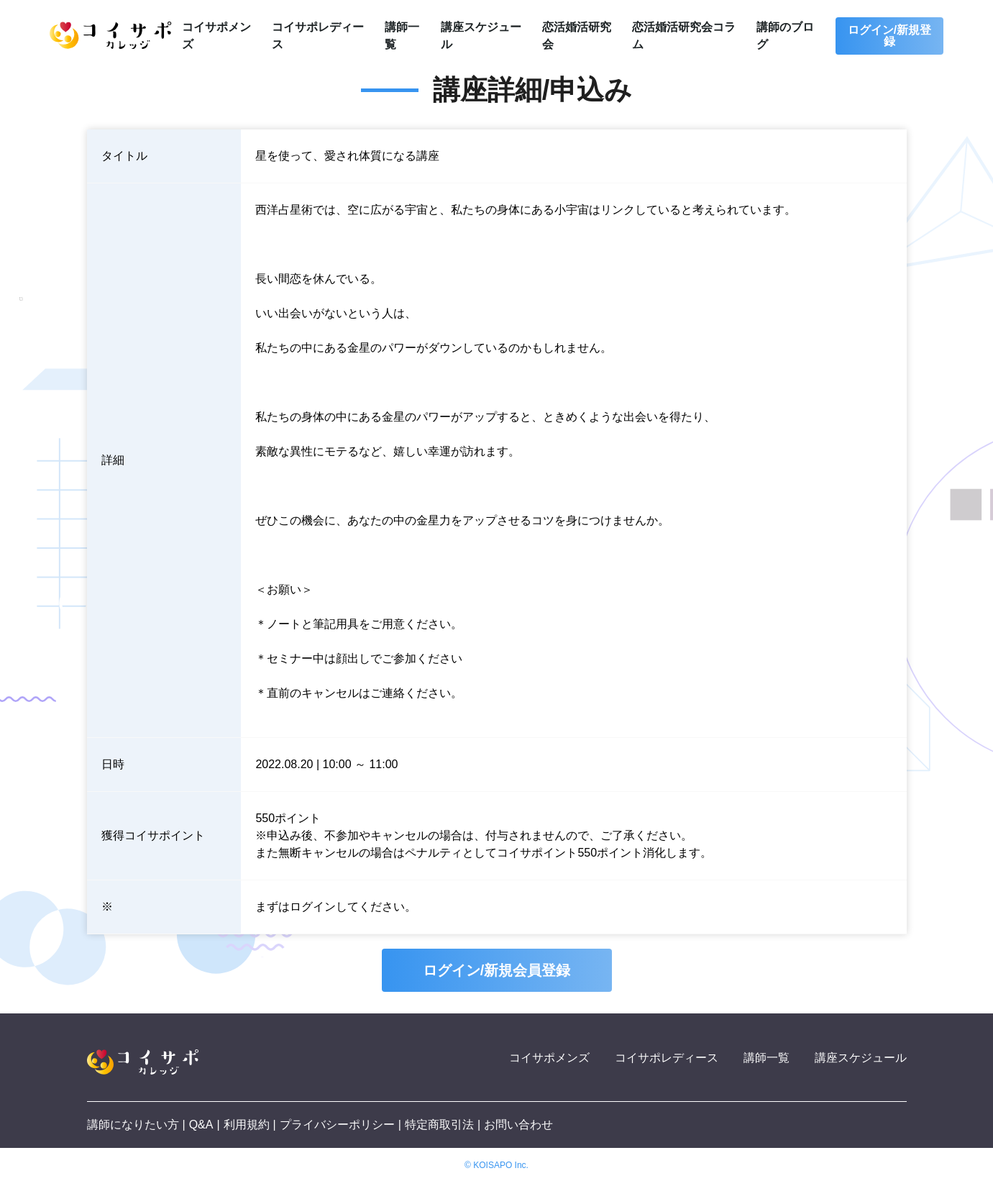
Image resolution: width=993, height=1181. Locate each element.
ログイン (313, 906)
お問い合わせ (518, 1124)
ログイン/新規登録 (889, 35)
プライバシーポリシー (337, 1124)
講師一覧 (766, 1058)
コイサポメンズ (549, 1058)
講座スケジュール (861, 1058)
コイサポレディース (666, 1058)
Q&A (201, 1124)
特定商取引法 (439, 1124)
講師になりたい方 (133, 1124)
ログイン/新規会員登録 (497, 970)
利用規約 (247, 1124)
